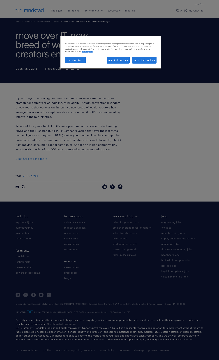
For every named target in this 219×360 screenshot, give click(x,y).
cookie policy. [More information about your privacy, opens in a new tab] (87, 51)
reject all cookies (118, 60)
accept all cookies (144, 60)
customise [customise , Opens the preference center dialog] (75, 60)
